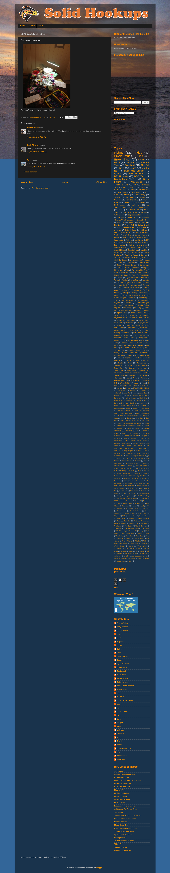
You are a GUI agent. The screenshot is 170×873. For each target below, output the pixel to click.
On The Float (132, 200)
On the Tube (123, 491)
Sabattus (119, 508)
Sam (119, 719)
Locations (127, 303)
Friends (133, 440)
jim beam (128, 553)
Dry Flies (143, 293)
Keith (29, 160)
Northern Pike (119, 190)
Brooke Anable (120, 330)
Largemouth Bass (131, 463)
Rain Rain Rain (126, 310)
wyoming (117, 230)
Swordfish (121, 222)
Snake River (132, 516)
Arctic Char (143, 393)
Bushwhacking (119, 245)
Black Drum (118, 400)
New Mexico (128, 483)
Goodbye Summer (127, 343)
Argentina (129, 325)
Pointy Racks (128, 496)
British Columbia (119, 405)
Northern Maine (119, 488)
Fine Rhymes (133, 433)
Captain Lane (145, 265)
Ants (134, 393)
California (120, 410)
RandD (137, 310)
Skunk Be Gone (143, 220)
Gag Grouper (142, 440)
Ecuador (120, 428)
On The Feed (119, 355)
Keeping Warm (127, 300)
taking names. (129, 187)
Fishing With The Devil (131, 436)
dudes (147, 318)
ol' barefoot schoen (124, 748)
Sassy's (137, 508)
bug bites (146, 280)
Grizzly (123, 345)
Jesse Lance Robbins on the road (127, 815)
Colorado (122, 192)
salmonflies (129, 323)
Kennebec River (141, 273)
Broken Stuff (131, 405)
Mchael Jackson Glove (124, 473)
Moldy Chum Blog (121, 825)
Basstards (143, 328)
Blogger (99, 868)
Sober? (117, 197)
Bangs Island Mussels (140, 395)
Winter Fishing (125, 383)
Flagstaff (133, 438)
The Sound (132, 531)
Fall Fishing (135, 192)
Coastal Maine (119, 250)
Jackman (138, 461)
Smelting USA (119, 365)
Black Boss (143, 398)
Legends (117, 303)
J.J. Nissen (121, 675)
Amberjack (117, 393)
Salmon (144, 278)
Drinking (134, 293)
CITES (128, 408)
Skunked (117, 257)
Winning (142, 197)
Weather (125, 280)
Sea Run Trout (122, 511)
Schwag (144, 255)
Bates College (130, 230)
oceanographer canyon (139, 556)
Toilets (140, 533)
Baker (119, 634)
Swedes (131, 518)
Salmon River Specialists (124, 831)
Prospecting (143, 498)
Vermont (143, 378)
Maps (139, 471)
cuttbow (136, 383)
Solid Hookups (136, 173)
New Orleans (139, 483)
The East (132, 315)
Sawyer (120, 723)
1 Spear (127, 388)
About (32, 26)
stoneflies (146, 558)
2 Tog (135, 388)
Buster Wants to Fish (122, 784)
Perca (123, 493)
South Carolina (141, 365)
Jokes (116, 300)
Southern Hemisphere (137, 368)
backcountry (118, 240)
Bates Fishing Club (121, 777)
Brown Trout (122, 159)
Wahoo (116, 237)
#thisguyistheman (143, 323)
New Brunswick (136, 481)
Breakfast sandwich (132, 288)
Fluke (142, 438)
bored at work (136, 548)
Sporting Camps (144, 516)
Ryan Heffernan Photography (126, 828)
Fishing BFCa (129, 338)
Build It (145, 405)
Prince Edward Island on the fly (127, 498)
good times (139, 240)
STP (148, 506)
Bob (145, 400)
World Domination (120, 260)
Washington (136, 182)
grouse (142, 551)
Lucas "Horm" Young (125, 700)
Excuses (143, 335)
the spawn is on (136, 260)
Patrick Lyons (122, 711)
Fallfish (144, 430)
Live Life (144, 250)
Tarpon (143, 212)
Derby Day (135, 420)
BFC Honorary (120, 205)
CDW (145, 288)
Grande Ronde (138, 443)
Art (123, 395)
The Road (118, 378)
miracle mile (143, 553)
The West (129, 197)
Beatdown (143, 230)
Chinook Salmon (120, 248)
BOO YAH (139, 176)
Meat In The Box (141, 473)
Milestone (117, 478)
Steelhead (130, 165)
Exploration (128, 430)
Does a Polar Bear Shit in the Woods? (129, 423)
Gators (116, 443)
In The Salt (139, 458)
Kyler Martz (118, 463)
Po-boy (119, 496)
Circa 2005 (145, 413)
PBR (136, 355)
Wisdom (144, 543)
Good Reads (126, 443)
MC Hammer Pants (121, 275)
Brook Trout (122, 156)
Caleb (119, 649)
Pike (119, 358)
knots (135, 553)
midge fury (143, 320)
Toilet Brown (131, 533)
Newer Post (27, 182)
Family (116, 433)
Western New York (121, 380)
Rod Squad (127, 360)
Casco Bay (137, 410)
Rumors (134, 506)
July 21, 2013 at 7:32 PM (36, 137)
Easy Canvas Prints (122, 787)
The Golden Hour (141, 526)
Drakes (139, 425)
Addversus (118, 771)
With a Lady (119, 215)
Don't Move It (120, 425)
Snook (130, 365)
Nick (118, 708)
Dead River (139, 418)
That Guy (127, 521)
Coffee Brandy (144, 225)
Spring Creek (122, 313)
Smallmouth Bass (131, 257)
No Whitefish (129, 486)
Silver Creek (142, 513)
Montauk (126, 478)
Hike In (132, 298)
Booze (133, 168)
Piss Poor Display (131, 255)
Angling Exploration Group (124, 774)
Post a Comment (30, 172)
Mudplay (117, 481)
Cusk (122, 418)
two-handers (135, 285)
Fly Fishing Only (120, 796)
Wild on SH (135, 380)
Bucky (119, 645)
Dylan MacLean (123, 664)
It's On (120, 217)
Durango (146, 425)
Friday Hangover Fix (126, 227)
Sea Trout (146, 360)
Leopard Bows (119, 466)
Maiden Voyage (141, 350)
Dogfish (147, 423)
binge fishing (135, 280)
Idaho (147, 215)
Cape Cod (129, 225)
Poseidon (142, 227)
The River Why (121, 531)
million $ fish (145, 385)
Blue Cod (129, 400)
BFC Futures (119, 328)
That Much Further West (124, 841)
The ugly (141, 531)
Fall (137, 430)
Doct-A (119, 660)
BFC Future (142, 222)
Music (126, 195)
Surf (145, 373)
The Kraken (118, 528)
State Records (131, 370)
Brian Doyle (143, 403)
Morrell (119, 704)
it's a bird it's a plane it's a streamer (129, 283)
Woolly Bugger (119, 546)
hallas (119, 745)
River (118, 503)
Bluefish (138, 400)
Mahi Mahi (136, 205)
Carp (116, 290)
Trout (127, 378)
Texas (119, 521)
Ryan (119, 715)
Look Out (131, 468)
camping (123, 551)
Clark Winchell (33, 145)
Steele (141, 160)
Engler (137, 428)
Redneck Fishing (130, 212)
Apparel (120, 263)
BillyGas (120, 642)
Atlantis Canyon (141, 325)
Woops (131, 546)
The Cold (132, 375)
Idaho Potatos (118, 456)
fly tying (129, 240)
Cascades (126, 333)
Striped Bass (144, 190)
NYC (125, 481)
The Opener (146, 528)
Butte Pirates (118, 408)
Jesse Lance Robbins (125, 686)
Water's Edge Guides (122, 850)
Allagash (120, 325)
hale (148, 551)
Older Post (102, 182)
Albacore (133, 390)
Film (123, 433)
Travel (144, 257)
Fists (125, 438)
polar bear (132, 558)
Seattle (120, 363)
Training (147, 533)
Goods (139, 343)
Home (22, 26)
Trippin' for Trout (120, 847)
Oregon (129, 355)
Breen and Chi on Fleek (129, 403)
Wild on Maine (137, 318)
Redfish (119, 278)
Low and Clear (142, 468)
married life (131, 320)
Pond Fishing (145, 275)
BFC (128, 395)
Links (121, 168)
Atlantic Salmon (143, 263)
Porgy (147, 496)
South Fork (118, 368)
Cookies (144, 415)
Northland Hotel (132, 488)
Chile (138, 413)
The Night (143, 315)
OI (135, 184)
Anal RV (127, 393)
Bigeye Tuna (144, 207)
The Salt (145, 165)
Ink (146, 348)
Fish (140, 156)
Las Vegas (143, 463)
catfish (131, 551)
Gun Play (132, 345)
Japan (145, 461)
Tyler (119, 726)
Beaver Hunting (130, 265)
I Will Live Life (119, 803)
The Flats (144, 523)
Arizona (116, 395)
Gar (142, 340)
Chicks (124, 290)
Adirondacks (121, 390)
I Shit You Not (126, 273)
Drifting (125, 293)
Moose (124, 353)
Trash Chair (120, 536)
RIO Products (118, 501)
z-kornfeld (121, 759)
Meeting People (119, 476)
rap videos (118, 323)
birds (126, 548)
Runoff (141, 506)
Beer (116, 232)
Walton (128, 538)
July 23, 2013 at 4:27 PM (36, 167)
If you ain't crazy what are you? (136, 456)
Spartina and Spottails (123, 835)
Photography (140, 195)
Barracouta (117, 398)
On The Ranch (133, 253)
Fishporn (144, 436)
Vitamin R (120, 538)
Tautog (147, 518)
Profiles (138, 358)
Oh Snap (130, 162)
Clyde (126, 335)
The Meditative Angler (132, 528)
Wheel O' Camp (127, 541)
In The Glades (128, 458)
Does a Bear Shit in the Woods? (128, 268)
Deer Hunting (124, 420)
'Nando (120, 741)
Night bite (143, 353)
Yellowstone (118, 548)
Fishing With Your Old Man (137, 295)
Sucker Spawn (119, 315)
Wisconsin (134, 543)
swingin (119, 388)
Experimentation (134, 215)
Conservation (136, 290)
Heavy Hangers (128, 451)
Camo (128, 410)
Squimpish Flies (120, 838)
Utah (148, 536)
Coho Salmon (133, 250)
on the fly (123, 285)
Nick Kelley (127, 308)
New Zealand (128, 207)
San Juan (128, 508)
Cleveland (120, 415)
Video (138, 152)
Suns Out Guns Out (132, 373)
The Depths (142, 375)
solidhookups (122, 756)
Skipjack (117, 516)
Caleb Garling (145, 408)
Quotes (117, 173)
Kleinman (120, 697)
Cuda (116, 418)
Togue (122, 533)
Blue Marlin (142, 242)
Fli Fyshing (118, 270)
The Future (118, 526)
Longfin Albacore (119, 468)
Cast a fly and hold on (138, 245)
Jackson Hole (119, 350)
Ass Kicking (130, 263)
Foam (126, 440)
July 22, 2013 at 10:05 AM (37, 152)
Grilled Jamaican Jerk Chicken (131, 445)
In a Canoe (124, 348)
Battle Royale (129, 242)
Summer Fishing (141, 235)
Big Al (119, 638)
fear (143, 383)
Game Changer (120, 298)
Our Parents (134, 491)
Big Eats (117, 225)
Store (40, 26)
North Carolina (142, 486)
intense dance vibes (129, 385)
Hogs (141, 345)
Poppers (128, 358)
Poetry (134, 275)
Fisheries (117, 338)
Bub (139, 405)
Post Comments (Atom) (41, 188)
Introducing (143, 298)
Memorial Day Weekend (137, 476)
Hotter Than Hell (128, 453)
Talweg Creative (120, 375)
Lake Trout (132, 217)
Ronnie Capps (127, 503)
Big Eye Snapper (130, 398)
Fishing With (142, 338)
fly (136, 551)
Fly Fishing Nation (121, 793)
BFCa (117, 162)
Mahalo (130, 350)
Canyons (117, 200)
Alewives (143, 390)
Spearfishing (118, 370)
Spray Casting (121, 518)
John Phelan (122, 689)
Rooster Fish (139, 503)
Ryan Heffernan (132, 278)
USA (135, 378)
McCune (146, 471)
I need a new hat (141, 453)
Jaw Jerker (118, 812)
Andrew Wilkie (33, 128)
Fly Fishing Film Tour (139, 270)
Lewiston (130, 466)
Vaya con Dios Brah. (121, 318)
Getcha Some (133, 210)
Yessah (131, 222)
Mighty (116, 353)
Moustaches (135, 478)
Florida (120, 210)
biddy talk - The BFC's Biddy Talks (127, 781)
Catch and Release (140, 333)
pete (118, 752)
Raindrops (129, 501)
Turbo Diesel (140, 536)
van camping (120, 561)
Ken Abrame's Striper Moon (125, 819)
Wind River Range (120, 543)
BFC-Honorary (121, 176)
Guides (116, 235)
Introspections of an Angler (125, 806)
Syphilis (139, 518)
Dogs (145, 268)
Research (146, 501)
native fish (117, 556)
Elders (129, 428)
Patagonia (144, 491)
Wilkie (145, 541)
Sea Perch (145, 508)
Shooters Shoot (128, 513)
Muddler (144, 478)
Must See (133, 353)
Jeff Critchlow (122, 682)
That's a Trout (133, 523)
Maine (132, 190)
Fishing (119, 152)
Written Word (141, 546)
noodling (126, 556)
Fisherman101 (122, 667)
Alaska (147, 260)
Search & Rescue (136, 511)
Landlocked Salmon (134, 171)
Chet (119, 653)
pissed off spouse (120, 558)
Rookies (147, 310)
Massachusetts (129, 305)
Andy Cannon (122, 627)
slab (139, 558)
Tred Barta (129, 536)
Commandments (132, 415)
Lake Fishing (142, 300)
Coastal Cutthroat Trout (138, 248)
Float (127, 270)
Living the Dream (141, 466)
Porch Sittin (139, 496)
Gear (116, 273)
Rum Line (125, 506)
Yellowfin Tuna (121, 184)
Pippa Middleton (144, 493)
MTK (115, 471)
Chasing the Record (126, 413)
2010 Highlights (144, 388)
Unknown (120, 730)
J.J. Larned (121, 671)
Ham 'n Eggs (124, 448)
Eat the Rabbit (119, 295)
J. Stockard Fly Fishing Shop (125, 809)
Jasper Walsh (122, 678)
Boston (119, 288)
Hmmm (143, 187)
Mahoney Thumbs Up (127, 471)
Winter (126, 202)
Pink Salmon (132, 493)
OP (141, 488)
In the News (136, 348)
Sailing (136, 360)
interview (119, 553)
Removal (138, 501)
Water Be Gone (138, 538)
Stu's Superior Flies (138, 313)
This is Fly (118, 844)
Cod (134, 335)
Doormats (131, 425)
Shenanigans (141, 363)
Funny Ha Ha (141, 232)
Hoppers (117, 453)
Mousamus (118, 253)
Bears (119, 265)
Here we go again (141, 451)
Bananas (146, 285)
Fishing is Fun (119, 340)
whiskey (129, 561)
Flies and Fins (119, 790)
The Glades (128, 526)
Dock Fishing (145, 420)
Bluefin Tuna (120, 179)
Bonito (116, 403)
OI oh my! (138, 308)
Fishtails (117, 438)
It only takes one (127, 461)
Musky (140, 305)
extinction (120, 320)
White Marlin (141, 237)
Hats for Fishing (136, 448)
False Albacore (127, 232)
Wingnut (120, 737)
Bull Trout (134, 330)
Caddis (135, 408)
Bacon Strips (131, 328)
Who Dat (138, 541)
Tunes (116, 280)
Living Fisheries (120, 822)
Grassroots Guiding (122, 800)
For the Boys (133, 340)
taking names (139, 202)
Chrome (117, 335)
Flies (135, 179)
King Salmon (127, 235)
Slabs (124, 516)
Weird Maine (128, 237)
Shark (130, 363)
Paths (116, 493)
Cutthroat (130, 418)
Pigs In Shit (145, 355)
